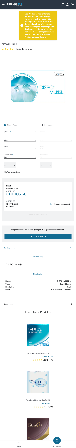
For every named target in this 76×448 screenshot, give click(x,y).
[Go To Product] (38, 334)
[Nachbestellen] (57, 440)
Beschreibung (38, 248)
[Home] (19, 443)
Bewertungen (38, 304)
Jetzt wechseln (38, 236)
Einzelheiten (38, 274)
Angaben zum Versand (60, 204)
